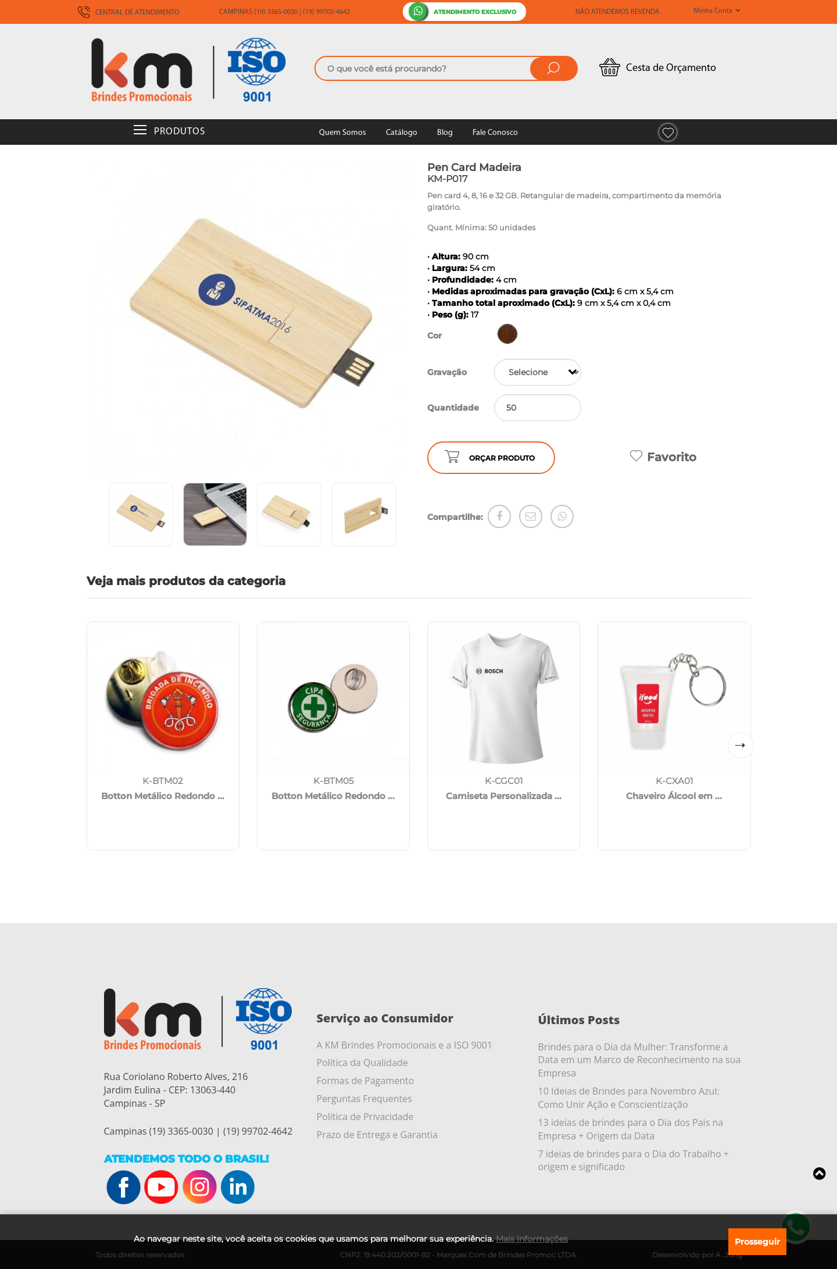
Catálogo (401, 133)
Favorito (663, 457)
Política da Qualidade (362, 1062)
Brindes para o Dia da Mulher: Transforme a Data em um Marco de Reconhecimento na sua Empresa (639, 1060)
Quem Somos (342, 133)
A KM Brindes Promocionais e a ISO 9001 (405, 1045)
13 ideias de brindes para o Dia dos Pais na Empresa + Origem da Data (631, 1129)
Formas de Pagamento (365, 1080)
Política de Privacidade (365, 1116)
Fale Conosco (495, 133)
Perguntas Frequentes (364, 1098)
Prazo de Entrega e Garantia (377, 1134)
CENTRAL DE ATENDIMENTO (128, 12)
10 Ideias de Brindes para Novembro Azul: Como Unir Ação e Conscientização (629, 1098)
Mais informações (532, 1239)
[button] (741, 745)
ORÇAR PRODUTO (502, 458)
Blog (445, 133)
